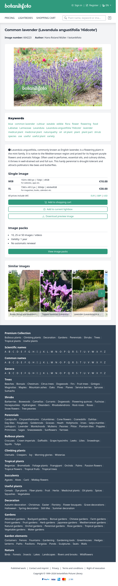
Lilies (82, 440)
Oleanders (44, 405)
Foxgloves (22, 422)
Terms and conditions (72, 568)
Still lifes (45, 508)
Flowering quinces (82, 401)
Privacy (55, 568)
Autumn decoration (15, 504)
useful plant (38, 136)
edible (60, 123)
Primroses (10, 430)
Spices (98, 490)
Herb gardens (47, 522)
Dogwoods (62, 383)
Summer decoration (63, 508)
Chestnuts (33, 383)
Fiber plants (35, 490)
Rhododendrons (61, 405)
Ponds (52, 543)
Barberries (10, 401)
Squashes (10, 494)
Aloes (18, 479)
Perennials (76, 337)
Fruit (47, 490)
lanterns (9, 543)
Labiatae (13, 128)
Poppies (100, 426)
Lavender (23, 426)
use (20, 136)
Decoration (49, 337)
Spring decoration (29, 508)
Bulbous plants (13, 337)
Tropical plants (13, 341)
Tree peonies (29, 408)
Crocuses (10, 440)
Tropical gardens (94, 526)
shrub (97, 132)
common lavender (25, 123)
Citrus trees (47, 383)
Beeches (9, 383)
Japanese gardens (67, 522)
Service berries (83, 387)
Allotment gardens (15, 519)
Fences (23, 540)
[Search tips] (109, 17)
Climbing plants (32, 337)
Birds (7, 554)
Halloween (10, 508)
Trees (97, 337)
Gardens (62, 337)
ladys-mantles (96, 422)
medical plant (15, 132)
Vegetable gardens (15, 529)
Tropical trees (49, 469)
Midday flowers (39, 479)
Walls (84, 543)
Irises (83, 422)
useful (27, 136)
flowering (86, 123)
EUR (93, 195)
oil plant (68, 132)
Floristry (56, 504)
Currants (50, 401)
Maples (23, 387)
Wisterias (60, 454)
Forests (17, 554)
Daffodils (43, 440)
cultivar (41, 123)
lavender (88, 128)
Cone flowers (64, 419)
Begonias (10, 465)
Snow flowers (12, 408)
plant (77, 132)
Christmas (34, 504)
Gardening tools (66, 540)
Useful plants (30, 341)
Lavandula (38, 128)
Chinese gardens (79, 519)
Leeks (73, 440)
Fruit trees (82, 383)
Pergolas (42, 543)
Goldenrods (36, 422)
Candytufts (11, 419)
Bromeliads (23, 465)
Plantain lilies (86, 426)
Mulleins (52, 426)
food (95, 123)
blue (10, 123)
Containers (11, 540)
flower (75, 123)
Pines (60, 387)
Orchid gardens (33, 526)
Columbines (47, 419)
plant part (87, 132)
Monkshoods (38, 426)
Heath (60, 422)
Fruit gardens (30, 522)
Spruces (98, 387)
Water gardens (36, 529)
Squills (8, 444)
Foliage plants (40, 465)
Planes (69, 387)
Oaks (52, 387)
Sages (21, 430)
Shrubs (88, 337)
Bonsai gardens (58, 519)
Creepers (22, 454)
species (12, 136)
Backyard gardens (38, 519)
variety (51, 136)
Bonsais (20, 383)
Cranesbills (80, 419)
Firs (73, 383)
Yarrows (63, 430)
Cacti (26, 479)
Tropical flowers (13, 469)
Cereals (9, 490)
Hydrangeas (29, 405)
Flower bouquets (72, 504)
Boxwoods (24, 401)
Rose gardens (74, 526)
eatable (51, 123)
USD (105, 195)
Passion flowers (93, 465)
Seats (76, 543)
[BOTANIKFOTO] (18, 6)
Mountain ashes (38, 387)
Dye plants (21, 490)
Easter (45, 504)
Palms (79, 465)
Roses (90, 405)
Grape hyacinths (59, 440)
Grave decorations (94, 504)
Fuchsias (99, 401)
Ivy (30, 454)
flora (67, 123)
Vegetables (24, 494)
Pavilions (30, 543)
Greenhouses (84, 540)
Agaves (9, 479)
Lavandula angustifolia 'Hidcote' (63, 128)
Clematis (9, 454)
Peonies (63, 426)
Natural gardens (14, 526)
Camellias (38, 401)
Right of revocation (96, 568)
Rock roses (78, 405)
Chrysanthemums (29, 419)
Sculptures (64, 543)
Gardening (48, 540)
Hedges (98, 540)
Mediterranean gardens (93, 522)
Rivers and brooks (68, 554)
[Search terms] (84, 18)
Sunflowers (51, 430)
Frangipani (56, 465)
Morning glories (44, 454)
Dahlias (92, 419)
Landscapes (48, 554)
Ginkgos (95, 383)
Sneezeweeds (34, 430)
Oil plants (87, 490)
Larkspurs (10, 426)
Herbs (56, 490)
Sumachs (10, 390)
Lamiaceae (25, 128)
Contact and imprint (39, 568)
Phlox (74, 426)
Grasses (50, 422)
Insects (27, 554)
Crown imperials (26, 440)
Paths (19, 543)
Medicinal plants (71, 490)
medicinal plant (33, 132)
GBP (99, 195)
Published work (18, 568)
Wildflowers (86, 554)
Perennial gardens (55, 526)
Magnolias (10, 387)
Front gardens (12, 522)
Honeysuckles (12, 405)
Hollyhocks (72, 422)
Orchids (69, 465)
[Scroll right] (101, 293)
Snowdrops (93, 440)
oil (60, 132)
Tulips (17, 444)
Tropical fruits (32, 469)
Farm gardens (98, 519)
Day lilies (9, 422)
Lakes (37, 554)
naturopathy (50, 132)
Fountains (34, 540)
